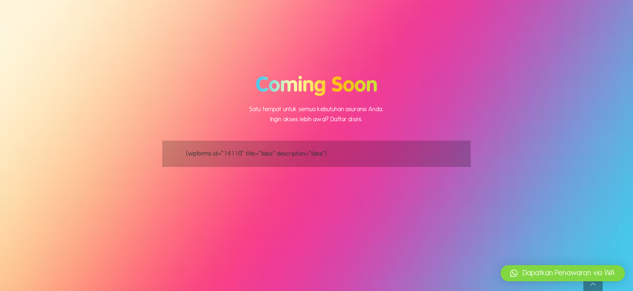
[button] (563, 273)
